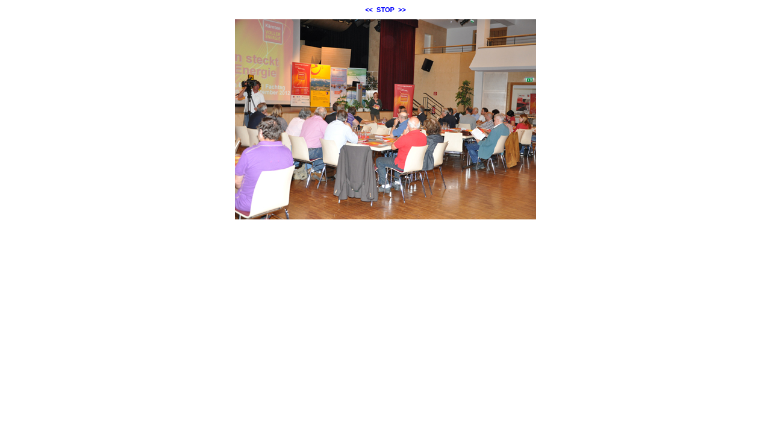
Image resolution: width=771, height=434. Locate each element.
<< (369, 9)
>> (402, 9)
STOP (385, 9)
